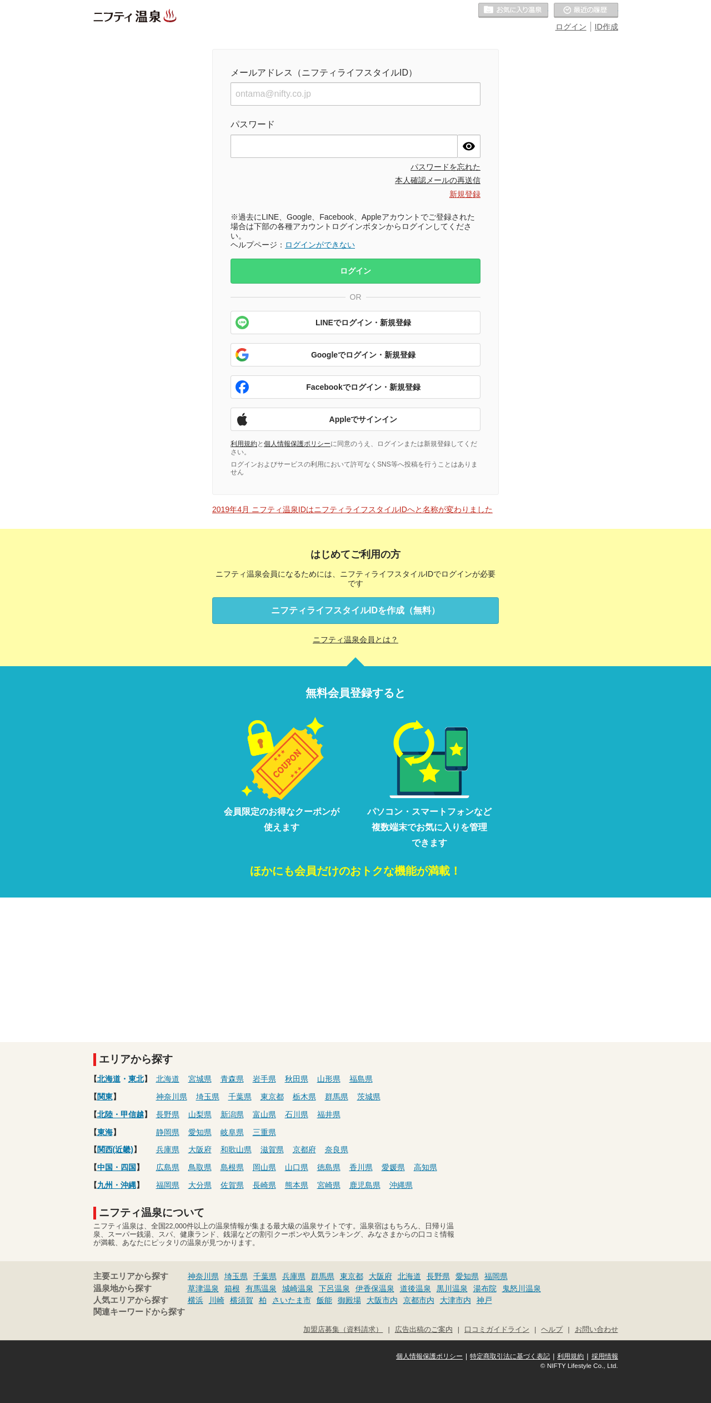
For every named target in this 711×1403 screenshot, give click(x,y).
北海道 (109, 1078)
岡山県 (264, 1167)
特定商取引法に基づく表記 (510, 1356)
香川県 (361, 1167)
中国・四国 (116, 1167)
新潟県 (232, 1114)
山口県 (296, 1167)
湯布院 (485, 1288)
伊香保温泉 (375, 1288)
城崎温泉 (297, 1288)
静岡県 (167, 1132)
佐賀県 (232, 1185)
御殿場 (349, 1300)
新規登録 (464, 194)
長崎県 (264, 1185)
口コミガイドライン (496, 1329)
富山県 (264, 1114)
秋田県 (296, 1078)
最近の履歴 (586, 10)
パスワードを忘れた (445, 166)
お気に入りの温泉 (513, 10)
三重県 (264, 1132)
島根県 (232, 1167)
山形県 (329, 1078)
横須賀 (241, 1300)
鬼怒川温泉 (521, 1288)
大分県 (200, 1185)
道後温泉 (415, 1288)
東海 (105, 1132)
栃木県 (304, 1096)
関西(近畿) (115, 1149)
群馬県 (336, 1096)
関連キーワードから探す (139, 1311)
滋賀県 (272, 1149)
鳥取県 (200, 1167)
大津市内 (455, 1300)
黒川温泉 (452, 1288)
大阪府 (200, 1149)
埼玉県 (207, 1096)
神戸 (484, 1300)
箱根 (232, 1288)
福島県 (361, 1078)
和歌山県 (236, 1149)
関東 (105, 1096)
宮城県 (200, 1078)
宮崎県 (329, 1185)
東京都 (272, 1096)
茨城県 (368, 1096)
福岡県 (167, 1185)
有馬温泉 (261, 1288)
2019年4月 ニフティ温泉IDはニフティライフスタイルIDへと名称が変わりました (352, 509)
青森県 (232, 1078)
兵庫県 (167, 1149)
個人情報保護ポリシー (297, 444)
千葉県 (240, 1096)
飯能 (324, 1300)
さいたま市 (291, 1300)
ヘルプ (552, 1329)
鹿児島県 (364, 1185)
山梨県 (200, 1114)
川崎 (216, 1300)
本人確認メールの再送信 (437, 180)
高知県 (425, 1167)
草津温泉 (203, 1288)
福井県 (329, 1114)
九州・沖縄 (116, 1185)
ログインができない (320, 244)
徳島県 (329, 1167)
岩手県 (264, 1078)
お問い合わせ (596, 1329)
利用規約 (244, 444)
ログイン (571, 26)
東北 (136, 1078)
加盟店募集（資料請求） (343, 1329)
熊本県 (296, 1185)
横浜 (195, 1300)
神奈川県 (171, 1096)
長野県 (167, 1114)
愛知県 (200, 1132)
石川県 (296, 1114)
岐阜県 (232, 1132)
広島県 (167, 1167)
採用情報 (605, 1356)
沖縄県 (401, 1185)
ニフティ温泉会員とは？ (355, 639)
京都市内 (418, 1300)
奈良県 (336, 1149)
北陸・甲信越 (120, 1114)
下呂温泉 (334, 1288)
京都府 (304, 1149)
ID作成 (606, 26)
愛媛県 (393, 1167)
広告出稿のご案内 (424, 1329)
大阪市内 (382, 1300)
